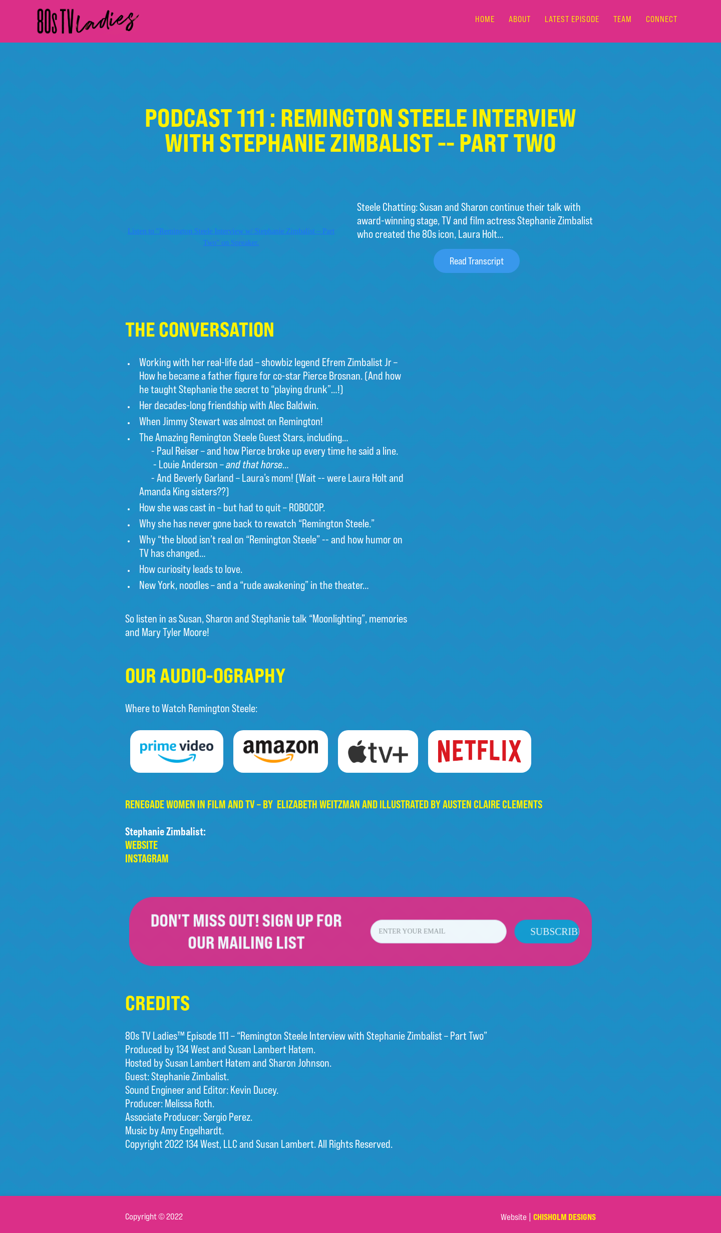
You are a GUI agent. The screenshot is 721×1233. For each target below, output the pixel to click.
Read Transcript (477, 260)
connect (661, 19)
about (520, 19)
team (622, 19)
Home (485, 19)
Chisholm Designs (564, 1216)
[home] (88, 21)
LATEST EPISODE (572, 19)
